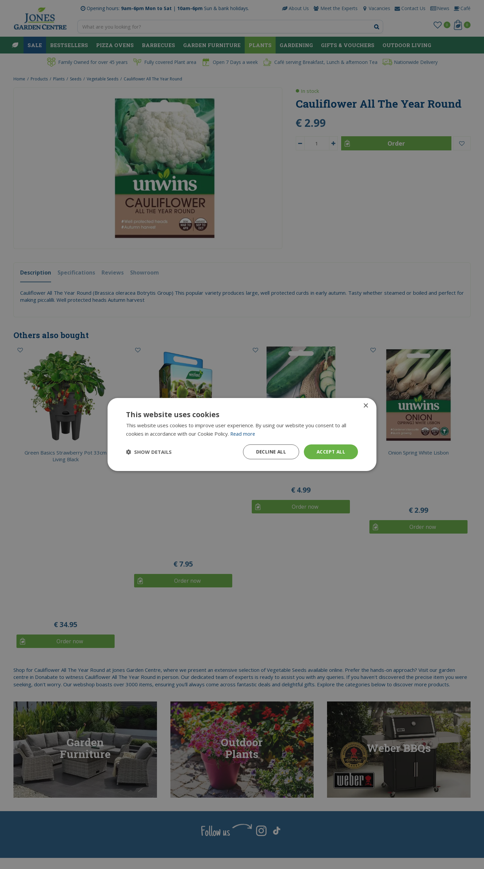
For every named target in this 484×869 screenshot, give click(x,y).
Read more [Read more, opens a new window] (243, 433)
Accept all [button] (330, 451)
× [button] (365, 405)
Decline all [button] (269, 451)
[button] (149, 452)
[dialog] (242, 434)
